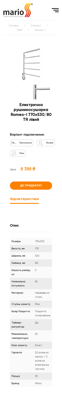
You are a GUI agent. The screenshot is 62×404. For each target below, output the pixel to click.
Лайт (20, 30)
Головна (14, 25)
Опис (14, 225)
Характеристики (24, 199)
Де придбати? (31, 185)
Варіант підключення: (27, 134)
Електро (36, 25)
